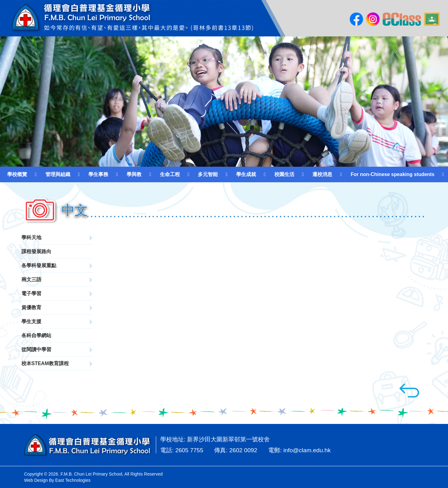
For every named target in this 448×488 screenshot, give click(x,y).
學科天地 (20, 237)
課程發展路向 (25, 251)
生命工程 (170, 174)
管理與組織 (57, 174)
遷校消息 (322, 174)
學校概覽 (17, 174)
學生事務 (98, 174)
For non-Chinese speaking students (392, 174)
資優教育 (20, 307)
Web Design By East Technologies (57, 480)
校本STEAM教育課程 (33, 363)
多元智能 (208, 174)
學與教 (134, 174)
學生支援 (20, 321)
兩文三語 (20, 279)
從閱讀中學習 (25, 349)
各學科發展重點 (27, 265)
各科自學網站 (25, 335)
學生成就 (246, 174)
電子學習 (20, 293)
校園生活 (284, 174)
